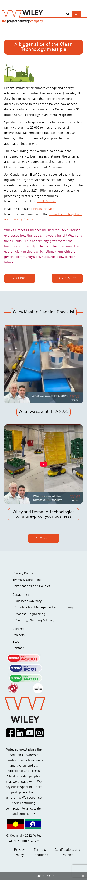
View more (43, 538)
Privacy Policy (23, 573)
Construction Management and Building (44, 607)
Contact (18, 648)
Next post (19, 278)
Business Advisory (28, 601)
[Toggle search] (68, 14)
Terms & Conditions (27, 580)
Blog (16, 641)
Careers (18, 629)
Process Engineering (30, 614)
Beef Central (46, 201)
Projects (19, 635)
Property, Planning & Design (35, 620)
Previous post (67, 278)
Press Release (43, 209)
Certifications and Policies (31, 586)
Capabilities (21, 595)
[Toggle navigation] (76, 14)
